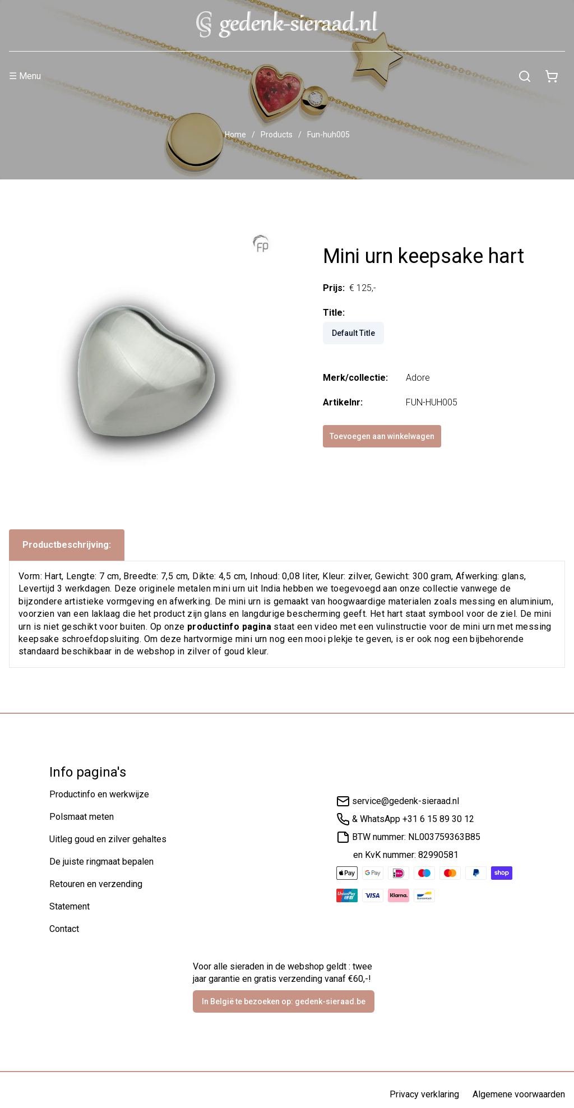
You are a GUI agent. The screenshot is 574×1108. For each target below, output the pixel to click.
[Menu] (260, 76)
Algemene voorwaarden (519, 1094)
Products (277, 134)
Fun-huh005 (328, 134)
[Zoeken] (524, 76)
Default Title (353, 333)
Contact (64, 929)
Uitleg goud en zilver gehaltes (107, 839)
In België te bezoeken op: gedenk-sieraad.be (283, 1001)
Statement (69, 906)
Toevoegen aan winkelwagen (382, 436)
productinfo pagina (229, 626)
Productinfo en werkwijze (99, 794)
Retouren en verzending (95, 884)
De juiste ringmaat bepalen (101, 861)
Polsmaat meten (81, 816)
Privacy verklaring (424, 1094)
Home (235, 134)
